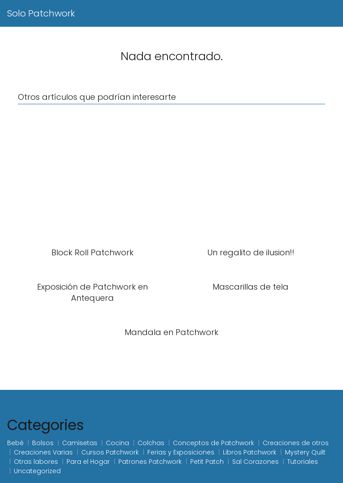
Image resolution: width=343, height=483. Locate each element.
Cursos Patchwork (110, 452)
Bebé (15, 442)
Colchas (151, 442)
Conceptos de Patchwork (213, 442)
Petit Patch (207, 461)
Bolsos (43, 442)
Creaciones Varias (43, 452)
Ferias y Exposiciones (180, 452)
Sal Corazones (255, 461)
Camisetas (79, 442)
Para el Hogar (88, 461)
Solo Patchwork (41, 13)
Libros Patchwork (249, 452)
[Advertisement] (171, 175)
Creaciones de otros (296, 442)
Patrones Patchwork (150, 461)
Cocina (117, 442)
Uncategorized (37, 471)
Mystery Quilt (305, 452)
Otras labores (36, 461)
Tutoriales (302, 461)
